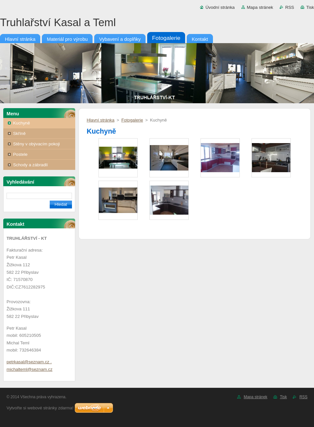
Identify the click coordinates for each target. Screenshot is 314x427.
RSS (289, 7)
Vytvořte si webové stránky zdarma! (40, 407)
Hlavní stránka (100, 120)
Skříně (19, 133)
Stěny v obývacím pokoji (36, 143)
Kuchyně (21, 123)
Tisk (310, 7)
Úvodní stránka (220, 7)
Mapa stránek (260, 7)
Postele (20, 154)
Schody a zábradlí (30, 164)
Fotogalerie (132, 120)
